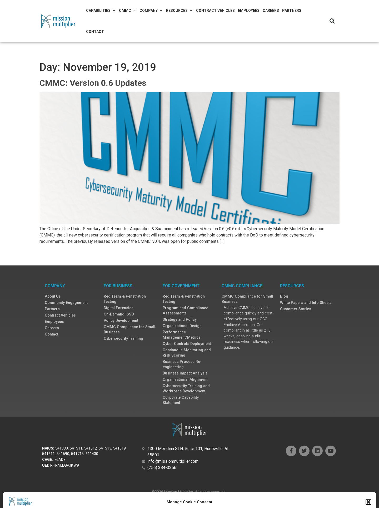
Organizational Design (182, 326)
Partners (291, 10)
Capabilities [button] (101, 10)
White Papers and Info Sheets (306, 302)
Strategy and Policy (180, 319)
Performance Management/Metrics (182, 335)
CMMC (127, 10)
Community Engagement (66, 302)
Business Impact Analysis (185, 373)
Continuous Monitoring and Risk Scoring (187, 353)
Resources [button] (179, 10)
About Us (53, 296)
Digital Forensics (118, 308)
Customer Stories (295, 309)
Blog (284, 296)
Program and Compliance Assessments (185, 310)
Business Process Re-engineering (182, 364)
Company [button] (151, 10)
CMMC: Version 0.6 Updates (92, 83)
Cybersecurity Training (123, 338)
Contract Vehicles (215, 10)
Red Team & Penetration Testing (125, 299)
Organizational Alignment (185, 379)
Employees (249, 10)
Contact (95, 31)
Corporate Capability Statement (181, 400)
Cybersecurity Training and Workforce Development (186, 388)
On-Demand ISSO (119, 314)
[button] (332, 21)
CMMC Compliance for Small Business (129, 329)
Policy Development (121, 320)
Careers (271, 10)
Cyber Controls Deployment (187, 344)
